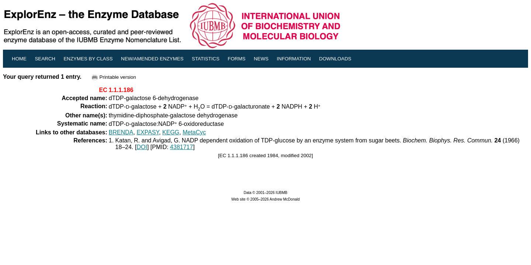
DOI (141, 147)
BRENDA (121, 132)
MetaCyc (194, 132)
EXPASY (147, 132)
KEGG (170, 132)
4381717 (181, 147)
